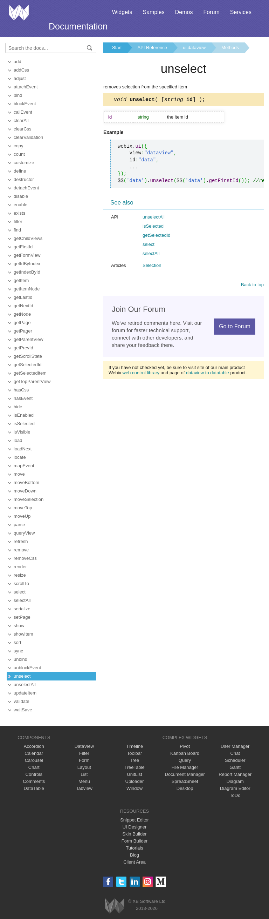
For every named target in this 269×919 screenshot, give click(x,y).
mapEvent (24, 465)
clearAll (21, 120)
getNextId (23, 305)
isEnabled (24, 415)
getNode (22, 314)
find (17, 230)
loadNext (23, 448)
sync (18, 650)
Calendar (34, 753)
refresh (21, 541)
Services (240, 12)
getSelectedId (28, 364)
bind (18, 95)
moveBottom (26, 482)
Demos (184, 12)
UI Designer (135, 827)
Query (185, 760)
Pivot (185, 746)
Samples (153, 12)
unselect (22, 676)
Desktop (185, 788)
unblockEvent (27, 667)
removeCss (25, 558)
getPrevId (23, 347)
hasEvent (23, 398)
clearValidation (28, 137)
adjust (20, 78)
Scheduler (235, 760)
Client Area (134, 862)
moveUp (22, 516)
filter (18, 221)
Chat (235, 753)
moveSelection (28, 499)
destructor (24, 179)
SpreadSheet (185, 781)
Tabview (84, 788)
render (20, 566)
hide (18, 406)
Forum (211, 12)
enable (20, 204)
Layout (84, 767)
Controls (34, 774)
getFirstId (23, 246)
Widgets (122, 12)
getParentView (28, 339)
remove (21, 549)
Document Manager (185, 774)
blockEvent (25, 103)
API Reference (152, 47)
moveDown (25, 491)
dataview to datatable (207, 373)
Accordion (34, 746)
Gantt (235, 767)
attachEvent (26, 86)
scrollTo (21, 583)
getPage (22, 322)
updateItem (25, 693)
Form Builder (134, 841)
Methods (230, 47)
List (84, 774)
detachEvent (26, 187)
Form (84, 760)
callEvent (23, 112)
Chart (34, 767)
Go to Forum (234, 327)
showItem (23, 634)
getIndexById (27, 272)
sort (17, 642)
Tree (134, 760)
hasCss (21, 390)
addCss (21, 70)
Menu (84, 781)
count (19, 154)
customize (24, 162)
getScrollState (28, 356)
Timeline (134, 746)
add (17, 61)
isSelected (24, 423)
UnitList (134, 774)
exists (19, 213)
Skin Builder (134, 834)
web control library (141, 373)
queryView (24, 533)
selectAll (22, 600)
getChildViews (28, 238)
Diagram (235, 781)
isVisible (22, 432)
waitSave (23, 709)
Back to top (252, 285)
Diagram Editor (235, 788)
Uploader (134, 781)
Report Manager (235, 774)
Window (134, 788)
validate (21, 701)
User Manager (235, 746)
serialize (22, 608)
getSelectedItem (30, 373)
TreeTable (134, 767)
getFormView (27, 255)
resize (20, 575)
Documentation (78, 26)
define (20, 171)
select (20, 592)
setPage (22, 617)
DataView (84, 746)
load (18, 440)
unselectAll (25, 684)
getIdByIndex (27, 263)
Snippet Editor (134, 820)
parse (19, 524)
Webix (114, 906)
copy (18, 145)
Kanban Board (184, 753)
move (19, 474)
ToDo (235, 795)
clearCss (23, 129)
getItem (21, 280)
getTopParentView (32, 381)
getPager (23, 331)
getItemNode (27, 288)
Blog (134, 855)
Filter (84, 753)
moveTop (23, 507)
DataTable (33, 788)
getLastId (23, 297)
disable (21, 196)
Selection (152, 266)
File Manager (185, 767)
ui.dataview (194, 47)
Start (117, 47)
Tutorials (134, 848)
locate (20, 457)
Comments (34, 781)
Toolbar (134, 753)
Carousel (34, 760)
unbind (20, 659)
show (19, 625)
